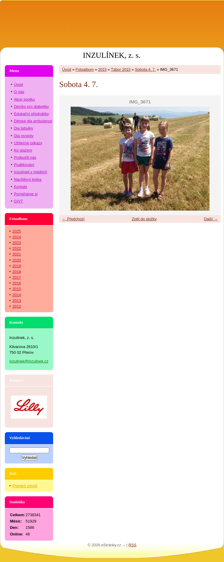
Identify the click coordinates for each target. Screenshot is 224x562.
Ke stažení (23, 150)
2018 (16, 271)
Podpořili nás (25, 157)
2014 (16, 295)
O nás (19, 91)
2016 (16, 283)
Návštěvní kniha (27, 179)
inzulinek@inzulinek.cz (28, 361)
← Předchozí (73, 219)
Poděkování (24, 164)
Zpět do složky (144, 219)
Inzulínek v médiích (30, 172)
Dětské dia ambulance (33, 121)
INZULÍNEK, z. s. (111, 55)
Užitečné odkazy (28, 143)
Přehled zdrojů (24, 486)
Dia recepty (24, 135)
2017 (16, 277)
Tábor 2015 (120, 69)
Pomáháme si (25, 194)
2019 (16, 266)
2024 (16, 237)
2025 (16, 231)
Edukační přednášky (31, 113)
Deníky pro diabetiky (31, 106)
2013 (16, 300)
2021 (16, 254)
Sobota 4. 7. (145, 69)
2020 (16, 260)
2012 (16, 306)
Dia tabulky (23, 128)
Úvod (66, 69)
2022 (16, 248)
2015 (102, 69)
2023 (16, 242)
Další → (211, 219)
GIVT (18, 201)
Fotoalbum (84, 69)
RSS (132, 545)
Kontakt (20, 186)
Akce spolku (24, 99)
